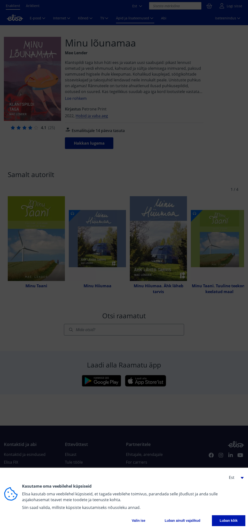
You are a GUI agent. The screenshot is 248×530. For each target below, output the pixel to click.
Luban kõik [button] (229, 520)
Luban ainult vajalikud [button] (182, 520)
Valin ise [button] (138, 520)
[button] (234, 477)
